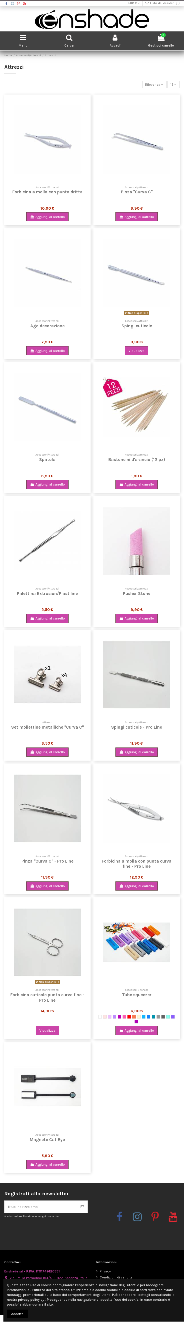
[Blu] (148, 1017)
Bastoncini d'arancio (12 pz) (136, 459)
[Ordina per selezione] (154, 84)
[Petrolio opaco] (153, 1017)
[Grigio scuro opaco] (163, 1017)
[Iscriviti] (82, 1207)
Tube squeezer (136, 994)
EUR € (134, 3)
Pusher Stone (136, 593)
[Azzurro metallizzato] (143, 1017)
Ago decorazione (47, 325)
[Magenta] (124, 1017)
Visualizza (137, 351)
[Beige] (139, 1017)
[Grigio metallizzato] (158, 1017)
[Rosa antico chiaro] (105, 1017)
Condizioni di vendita (116, 1277)
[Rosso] (129, 1017)
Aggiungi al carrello (47, 217)
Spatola (47, 459)
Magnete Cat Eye (47, 1139)
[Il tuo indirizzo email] (41, 1207)
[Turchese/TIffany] (168, 1017)
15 (173, 85)
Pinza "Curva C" (137, 192)
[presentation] (52, 1232)
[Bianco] (100, 1017)
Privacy (105, 1271)
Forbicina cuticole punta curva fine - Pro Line (47, 997)
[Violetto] (114, 1017)
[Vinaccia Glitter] (136, 1021)
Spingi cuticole (136, 325)
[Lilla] (109, 1017)
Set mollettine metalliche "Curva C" (47, 727)
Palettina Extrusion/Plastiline (47, 593)
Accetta (17, 1314)
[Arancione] (134, 1017)
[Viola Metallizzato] (119, 1017)
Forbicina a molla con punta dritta (47, 192)
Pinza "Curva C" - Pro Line (47, 861)
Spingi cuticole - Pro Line (136, 727)
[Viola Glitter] (173, 1017)
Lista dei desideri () (162, 3)
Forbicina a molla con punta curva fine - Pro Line (136, 864)
